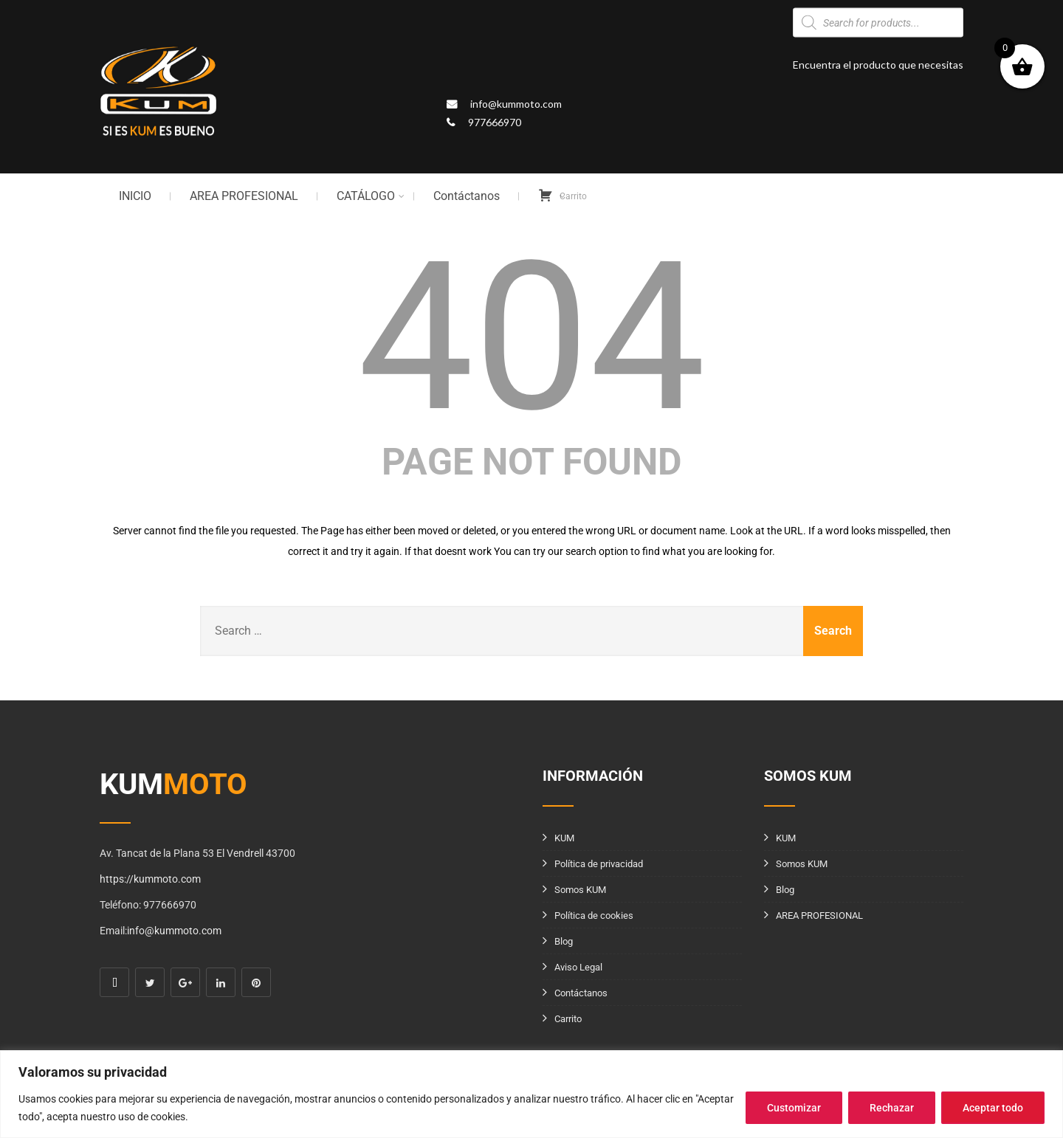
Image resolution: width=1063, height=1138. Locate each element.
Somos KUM (580, 889)
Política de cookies (593, 915)
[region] (531, 1094)
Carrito (568, 1018)
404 (532, 337)
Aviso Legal (578, 967)
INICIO (135, 196)
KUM (564, 838)
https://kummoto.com (150, 879)
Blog (563, 941)
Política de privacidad (598, 863)
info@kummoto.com (516, 103)
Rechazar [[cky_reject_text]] (892, 1108)
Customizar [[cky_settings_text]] (794, 1108)
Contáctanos (466, 196)
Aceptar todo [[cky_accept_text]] (993, 1108)
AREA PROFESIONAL (244, 196)
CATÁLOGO (371, 196)
